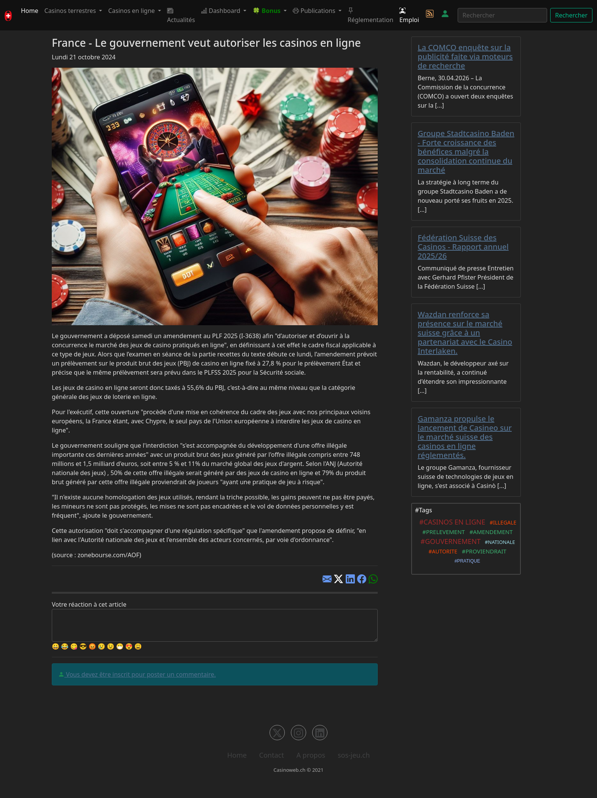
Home (29, 10)
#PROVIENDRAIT (482, 551)
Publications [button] (315, 10)
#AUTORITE (441, 551)
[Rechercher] (502, 15)
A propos (310, 755)
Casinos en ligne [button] (132, 10)
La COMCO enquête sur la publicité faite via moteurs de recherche (465, 56)
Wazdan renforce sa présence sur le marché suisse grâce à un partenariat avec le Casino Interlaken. (465, 332)
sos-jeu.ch (354, 755)
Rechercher (571, 15)
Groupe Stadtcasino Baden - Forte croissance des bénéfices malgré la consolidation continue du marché (466, 151)
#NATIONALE (498, 542)
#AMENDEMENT (489, 532)
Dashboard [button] (221, 10)
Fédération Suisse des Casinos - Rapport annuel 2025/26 (463, 246)
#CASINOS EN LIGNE (450, 521)
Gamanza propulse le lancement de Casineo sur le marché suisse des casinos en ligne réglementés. (465, 436)
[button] (269, 10)
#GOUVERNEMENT (448, 541)
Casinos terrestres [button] (71, 10)
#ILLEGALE (502, 522)
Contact (271, 755)
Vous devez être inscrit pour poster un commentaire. (140, 674)
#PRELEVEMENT (442, 532)
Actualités (181, 15)
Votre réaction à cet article (89, 604)
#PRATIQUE (466, 561)
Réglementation (370, 15)
